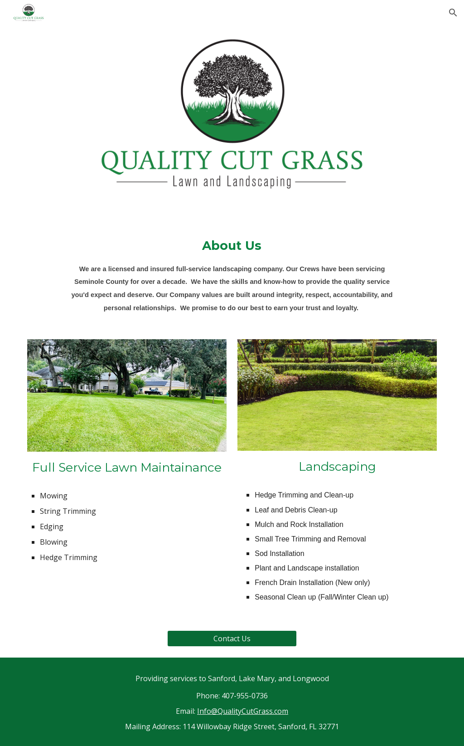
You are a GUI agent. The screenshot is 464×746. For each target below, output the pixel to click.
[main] (232, 275)
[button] (453, 13)
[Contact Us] (232, 638)
